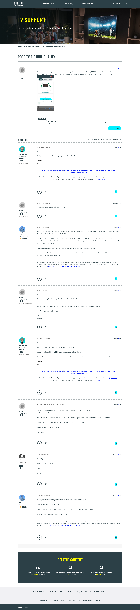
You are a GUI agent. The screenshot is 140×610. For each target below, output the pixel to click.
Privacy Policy (71, 600)
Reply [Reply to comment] (116, 191)
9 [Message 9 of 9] (118, 68)
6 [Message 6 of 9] (118, 404)
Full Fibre (68, 574)
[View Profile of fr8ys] (24, 234)
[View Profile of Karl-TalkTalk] (24, 154)
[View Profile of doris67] (23, 75)
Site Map (97, 600)
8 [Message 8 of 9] (118, 496)
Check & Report (45, 170)
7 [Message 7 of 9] (118, 455)
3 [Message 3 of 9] (118, 227)
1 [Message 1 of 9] (118, 147)
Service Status (84, 170)
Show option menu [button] (120, 46)
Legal (62, 600)
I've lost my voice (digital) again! (38, 572)
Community (118, 4)
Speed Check (100, 591)
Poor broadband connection (101, 572)
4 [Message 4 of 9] (118, 290)
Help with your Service (97, 170)
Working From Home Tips (79, 172)
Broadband (99, 574)
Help (61, 591)
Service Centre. (102, 179)
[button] (126, 4)
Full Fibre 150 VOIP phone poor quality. (70, 572)
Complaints (54, 600)
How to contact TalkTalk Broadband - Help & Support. (65, 266)
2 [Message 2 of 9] (118, 203)
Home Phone (35, 574)
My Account (113, 177)
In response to (24, 163)
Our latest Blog (57, 170)
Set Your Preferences (70, 170)
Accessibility (44, 600)
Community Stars (112, 170)
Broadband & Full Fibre (42, 591)
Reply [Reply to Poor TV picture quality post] (112, 128)
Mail (70, 591)
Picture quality (41, 118)
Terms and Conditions (85, 600)
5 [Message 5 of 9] (118, 338)
